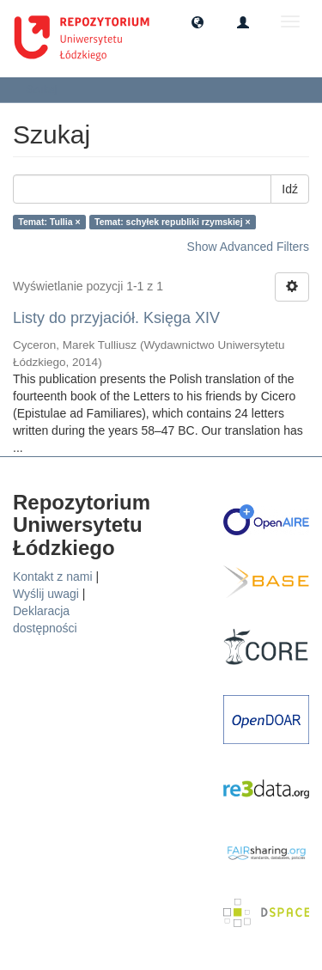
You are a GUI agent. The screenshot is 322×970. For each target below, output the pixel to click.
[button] (197, 21)
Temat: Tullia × (49, 222)
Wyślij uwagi (46, 594)
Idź (290, 189)
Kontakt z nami (53, 576)
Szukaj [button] (47, 89)
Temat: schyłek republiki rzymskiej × (172, 222)
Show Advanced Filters (248, 246)
